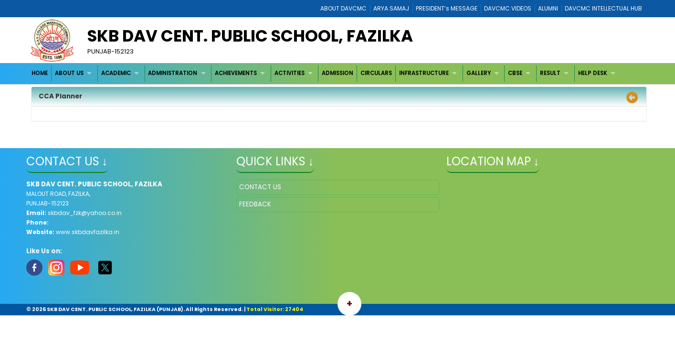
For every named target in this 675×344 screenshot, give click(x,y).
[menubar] (325, 73)
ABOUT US (69, 73)
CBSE (515, 73)
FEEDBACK (255, 204)
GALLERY (478, 73)
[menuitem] (40, 73)
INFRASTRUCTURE (424, 73)
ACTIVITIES (289, 73)
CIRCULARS (376, 73)
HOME (40, 73)
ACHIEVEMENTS (236, 73)
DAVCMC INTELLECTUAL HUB (603, 8)
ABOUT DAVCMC (343, 8)
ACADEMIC (116, 73)
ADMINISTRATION (172, 73)
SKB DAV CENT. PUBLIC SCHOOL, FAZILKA (250, 35)
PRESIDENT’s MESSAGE (446, 8)
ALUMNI (548, 8)
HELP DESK (592, 73)
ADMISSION (337, 73)
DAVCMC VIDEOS (507, 8)
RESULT (550, 73)
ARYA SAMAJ (391, 8)
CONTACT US (260, 187)
